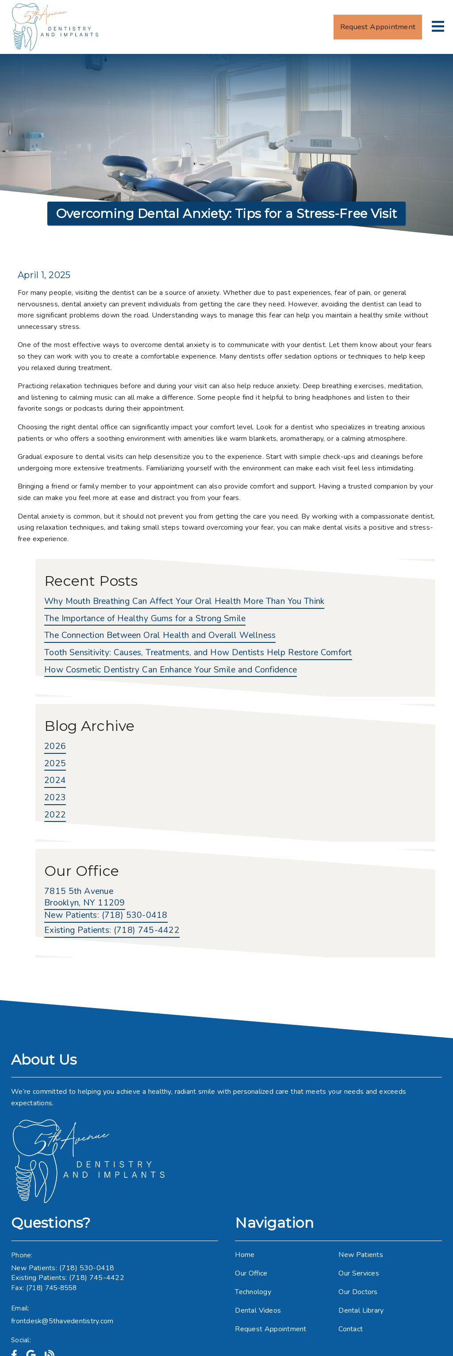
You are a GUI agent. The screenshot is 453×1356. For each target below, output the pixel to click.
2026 (55, 746)
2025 (55, 763)
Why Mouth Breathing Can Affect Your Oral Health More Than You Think (184, 601)
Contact (350, 1329)
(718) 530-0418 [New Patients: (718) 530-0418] (106, 915)
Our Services (358, 1273)
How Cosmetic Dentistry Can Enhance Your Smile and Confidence (170, 670)
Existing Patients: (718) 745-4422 (67, 1278)
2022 (55, 815)
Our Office (251, 1273)
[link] (55, 27)
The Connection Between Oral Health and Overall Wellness (160, 635)
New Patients (360, 1255)
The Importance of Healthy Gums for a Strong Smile (145, 618)
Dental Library (361, 1310)
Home (244, 1255)
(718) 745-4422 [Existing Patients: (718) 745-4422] (112, 930)
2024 (55, 780)
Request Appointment (270, 1329)
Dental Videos (258, 1310)
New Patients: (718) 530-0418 (63, 1268)
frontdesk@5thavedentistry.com (62, 1321)
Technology (253, 1292)
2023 (55, 797)
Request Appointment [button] (377, 27)
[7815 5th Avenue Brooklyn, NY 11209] (84, 898)
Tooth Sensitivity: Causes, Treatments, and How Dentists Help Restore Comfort (198, 652)
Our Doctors (357, 1292)
